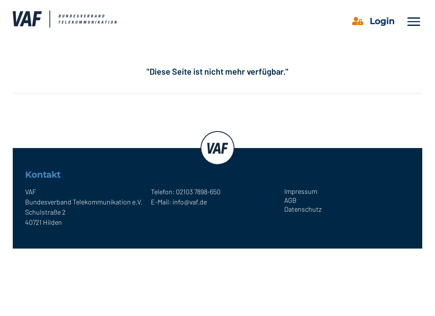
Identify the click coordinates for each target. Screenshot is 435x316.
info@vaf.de (189, 202)
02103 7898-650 (198, 191)
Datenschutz (303, 209)
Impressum (300, 191)
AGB (290, 200)
